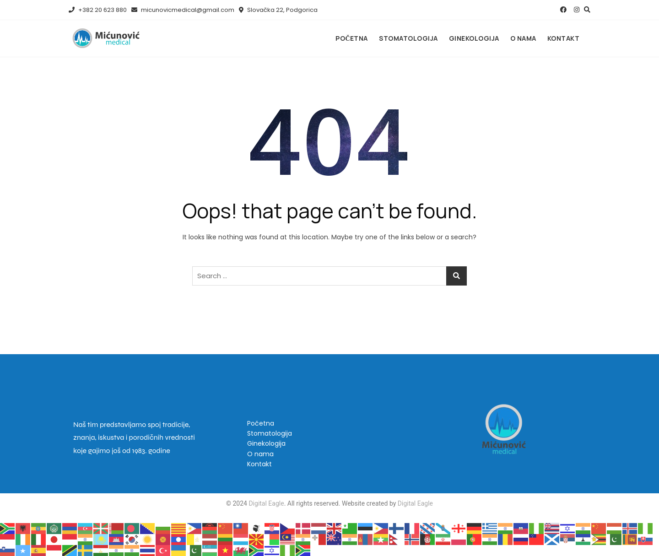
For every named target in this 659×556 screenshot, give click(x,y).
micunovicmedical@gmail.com (182, 9)
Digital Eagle (265, 503)
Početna (351, 38)
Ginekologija (474, 38)
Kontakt (563, 38)
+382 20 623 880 (98, 9)
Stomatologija (408, 38)
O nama (523, 38)
